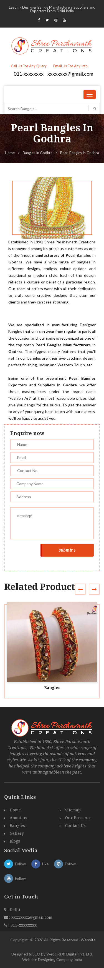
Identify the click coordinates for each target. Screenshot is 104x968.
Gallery (17, 833)
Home (10, 152)
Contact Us (75, 825)
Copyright (19, 939)
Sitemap (73, 810)
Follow (15, 864)
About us (18, 818)
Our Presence (78, 818)
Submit (67, 550)
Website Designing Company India (52, 959)
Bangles (52, 687)
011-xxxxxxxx (29, 73)
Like (40, 864)
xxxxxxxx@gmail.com (70, 73)
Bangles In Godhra (37, 152)
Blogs (15, 841)
